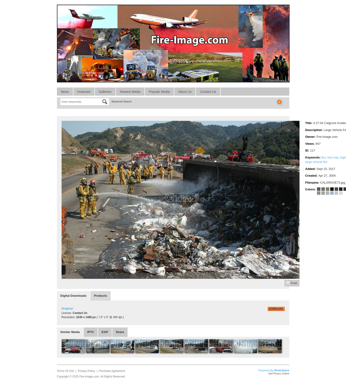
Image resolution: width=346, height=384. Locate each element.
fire (324, 157)
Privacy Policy (86, 371)
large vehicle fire (316, 162)
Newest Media (130, 92)
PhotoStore (281, 370)
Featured (83, 92)
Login (258, 6)
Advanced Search (122, 101)
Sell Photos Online (278, 373)
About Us (185, 92)
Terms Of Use (65, 371)
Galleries (105, 92)
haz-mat (332, 157)
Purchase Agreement (112, 371)
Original (67, 308)
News (65, 92)
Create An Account (277, 6)
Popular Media (159, 92)
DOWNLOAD (276, 308)
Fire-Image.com (89, 376)
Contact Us (208, 92)
